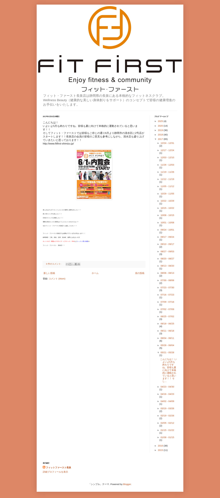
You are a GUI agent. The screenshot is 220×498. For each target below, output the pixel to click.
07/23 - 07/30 (167, 287)
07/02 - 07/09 (167, 309)
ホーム (95, 273)
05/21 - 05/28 (167, 352)
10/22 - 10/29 (167, 200)
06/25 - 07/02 (167, 316)
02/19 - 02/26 (167, 415)
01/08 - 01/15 (167, 437)
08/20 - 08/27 (167, 258)
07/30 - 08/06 (167, 280)
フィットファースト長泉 (58, 467)
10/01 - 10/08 (167, 222)
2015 (161, 450)
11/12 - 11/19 (167, 179)
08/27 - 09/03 (167, 251)
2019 (161, 130)
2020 (161, 125)
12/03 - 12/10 (167, 157)
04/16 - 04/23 (167, 394)
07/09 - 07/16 (167, 302)
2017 (161, 139)
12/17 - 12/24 (167, 150)
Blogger (127, 484)
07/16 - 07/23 (167, 294)
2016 (161, 445)
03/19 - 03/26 (167, 408)
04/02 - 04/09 (167, 401)
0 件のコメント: (54, 264)
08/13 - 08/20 (167, 265)
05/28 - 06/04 (167, 345)
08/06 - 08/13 (167, 273)
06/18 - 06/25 (167, 323)
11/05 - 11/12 (167, 186)
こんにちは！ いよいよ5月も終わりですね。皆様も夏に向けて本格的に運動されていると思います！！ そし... (168, 370)
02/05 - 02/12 (167, 423)
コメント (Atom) (57, 278)
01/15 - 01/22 (167, 430)
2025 (161, 121)
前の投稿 (139, 273)
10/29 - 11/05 (167, 193)
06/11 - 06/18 (167, 330)
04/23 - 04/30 (167, 386)
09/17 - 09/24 (167, 237)
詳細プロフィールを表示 (55, 471)
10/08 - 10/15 (167, 215)
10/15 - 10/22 (167, 208)
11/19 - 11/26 (167, 172)
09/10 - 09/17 (167, 244)
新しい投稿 (49, 273)
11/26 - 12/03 (167, 164)
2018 (161, 134)
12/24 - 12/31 (167, 143)
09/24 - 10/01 (167, 229)
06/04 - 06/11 (167, 338)
